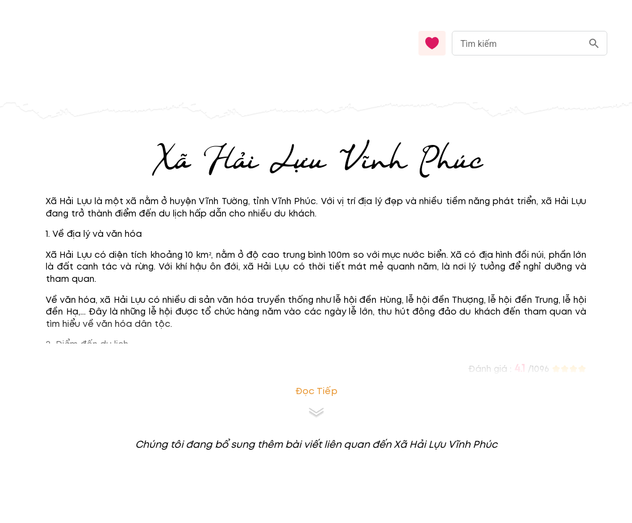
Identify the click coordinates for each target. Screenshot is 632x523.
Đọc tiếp (316, 391)
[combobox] (529, 43)
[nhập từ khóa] (517, 43)
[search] (594, 43)
